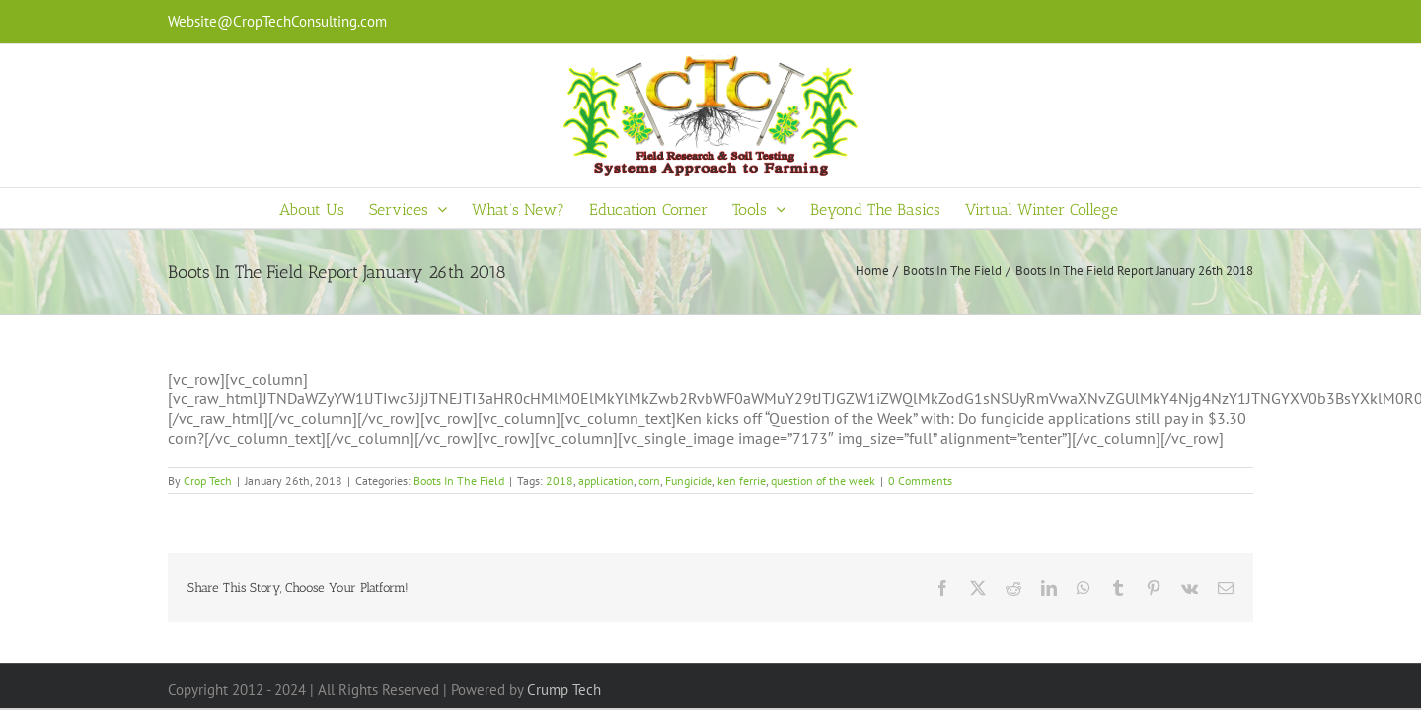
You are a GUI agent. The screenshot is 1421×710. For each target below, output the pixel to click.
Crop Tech (208, 480)
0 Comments (920, 480)
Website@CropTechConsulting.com (277, 21)
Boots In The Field (458, 480)
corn (649, 480)
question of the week (823, 480)
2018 (559, 480)
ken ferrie (741, 480)
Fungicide (688, 480)
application (606, 480)
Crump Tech (564, 689)
